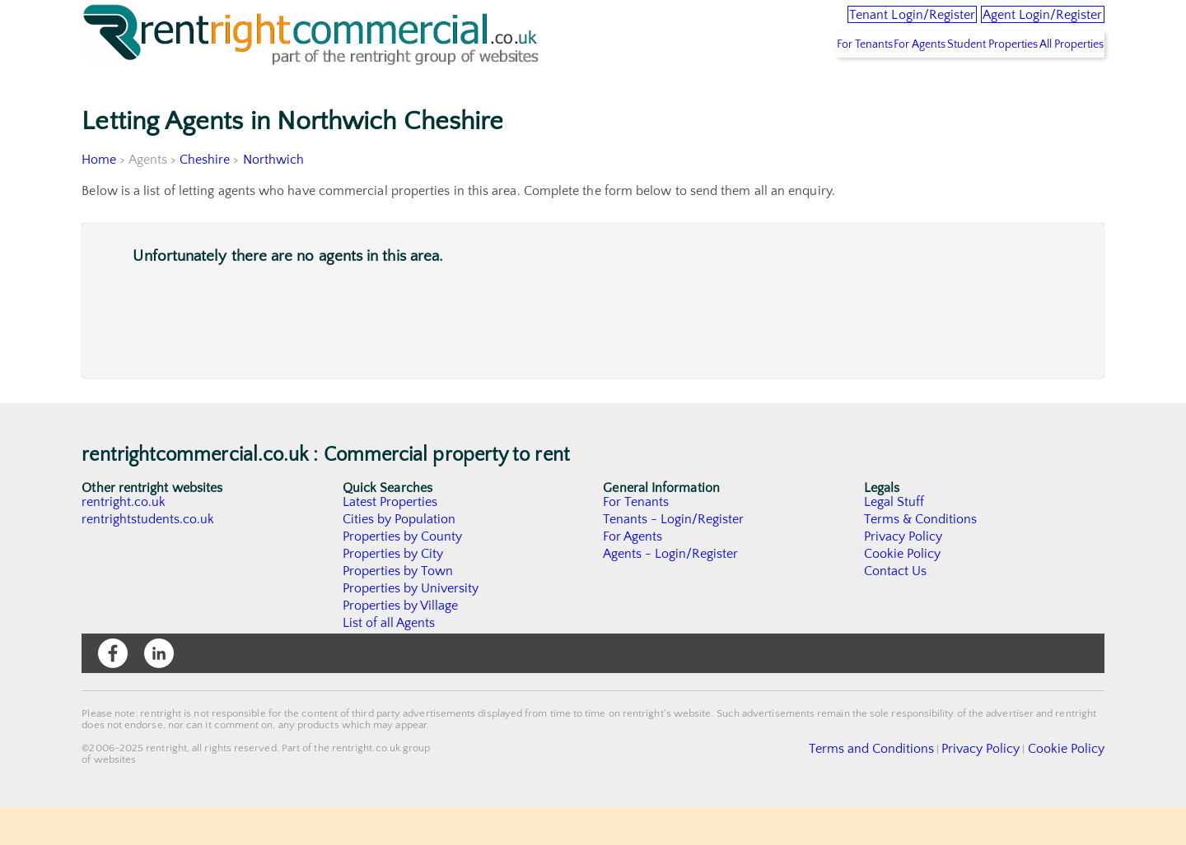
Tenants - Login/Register (674, 557)
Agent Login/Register (1021, 24)
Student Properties (961, 83)
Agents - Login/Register (671, 592)
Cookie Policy (902, 592)
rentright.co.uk (124, 540)
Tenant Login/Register (843, 24)
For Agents (868, 83)
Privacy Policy (903, 575)
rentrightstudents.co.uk (149, 557)
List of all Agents (389, 661)
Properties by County (403, 575)
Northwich (275, 198)
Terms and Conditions (910, 786)
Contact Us (895, 609)
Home (99, 198)
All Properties (1061, 83)
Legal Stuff (894, 540)
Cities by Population (400, 557)
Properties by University (411, 627)
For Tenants (792, 83)
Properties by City (393, 592)
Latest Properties (390, 540)
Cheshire (205, 198)
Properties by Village (401, 644)
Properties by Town (398, 609)
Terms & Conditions (921, 557)
